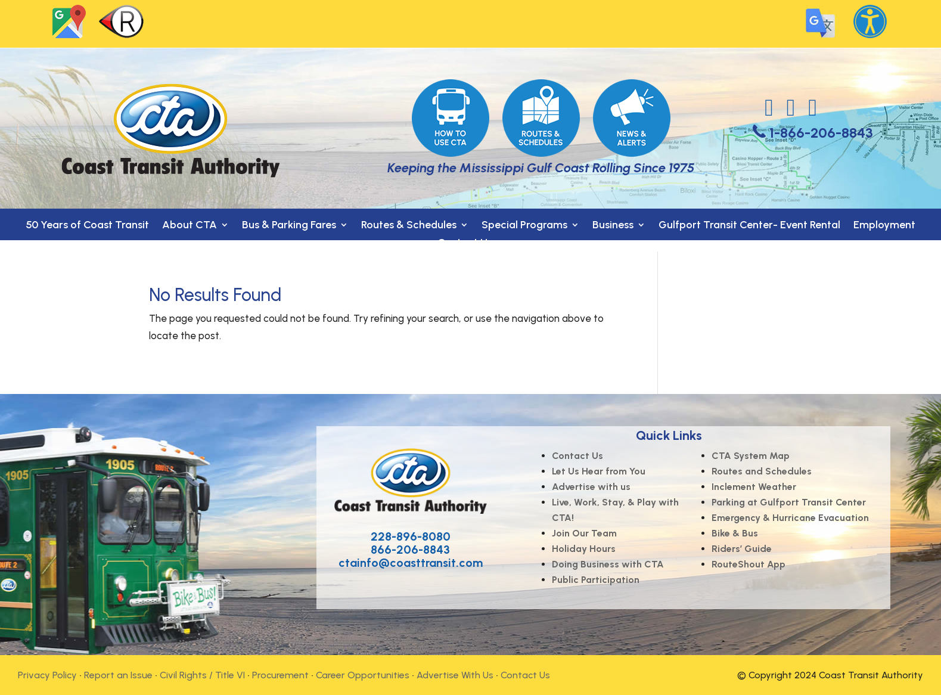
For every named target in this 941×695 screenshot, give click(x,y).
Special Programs (524, 226)
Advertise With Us (455, 675)
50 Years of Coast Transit (87, 226)
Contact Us (464, 243)
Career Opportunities (362, 675)
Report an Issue (118, 675)
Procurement (280, 675)
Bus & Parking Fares (289, 226)
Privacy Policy (47, 675)
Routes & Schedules (408, 226)
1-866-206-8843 (821, 132)
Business (612, 226)
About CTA (189, 226)
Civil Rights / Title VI (202, 675)
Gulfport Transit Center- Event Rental (749, 226)
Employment (884, 226)
